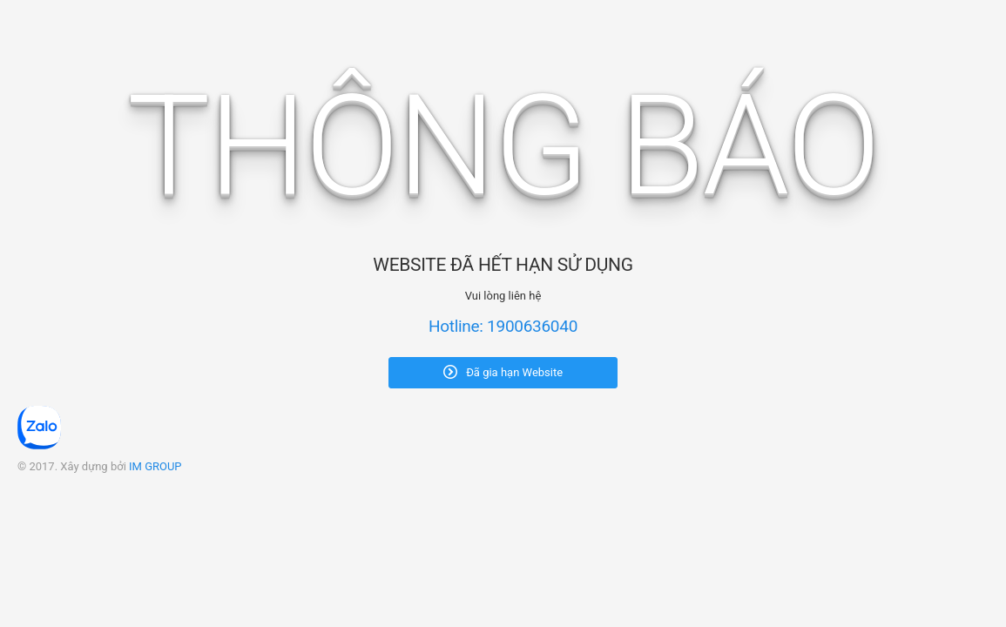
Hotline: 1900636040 (503, 326)
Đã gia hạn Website (503, 372)
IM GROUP (155, 466)
